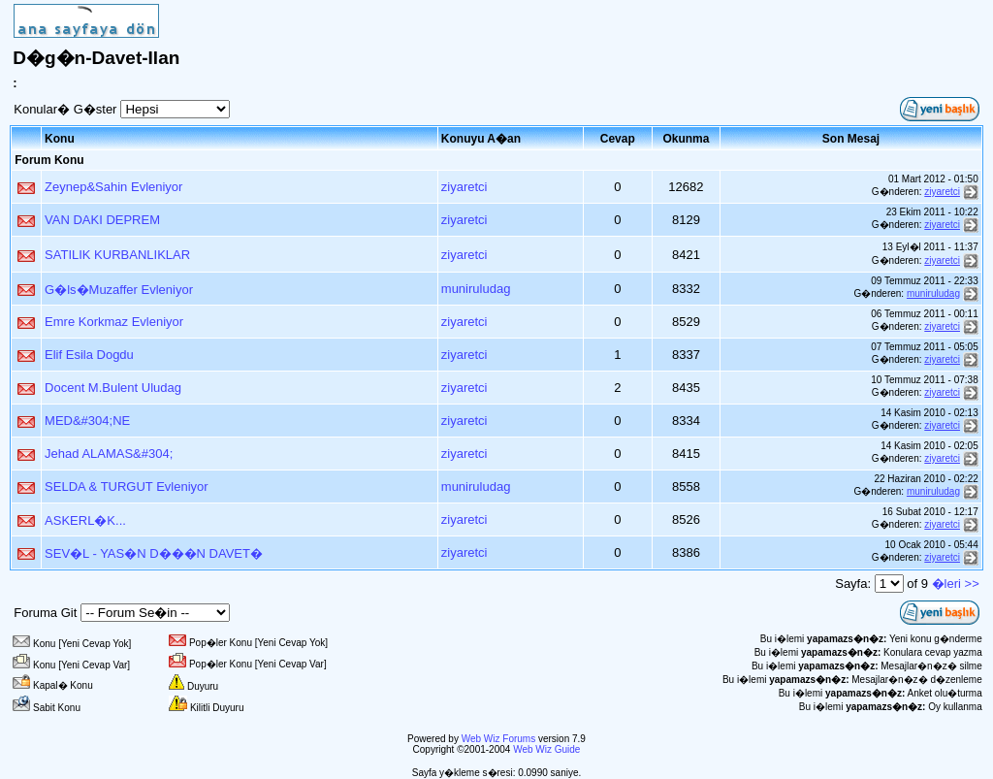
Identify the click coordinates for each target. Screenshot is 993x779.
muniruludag (476, 288)
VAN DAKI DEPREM (102, 219)
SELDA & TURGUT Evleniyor (126, 486)
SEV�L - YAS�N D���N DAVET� (154, 553)
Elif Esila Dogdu (89, 354)
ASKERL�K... (85, 520)
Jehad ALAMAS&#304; (109, 453)
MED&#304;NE (87, 420)
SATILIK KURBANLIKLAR (117, 254)
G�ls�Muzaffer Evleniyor (119, 289)
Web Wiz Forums (499, 738)
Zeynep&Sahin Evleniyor (113, 186)
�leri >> (955, 583)
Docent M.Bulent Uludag (113, 387)
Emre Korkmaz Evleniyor (114, 321)
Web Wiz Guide (546, 749)
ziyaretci (464, 186)
